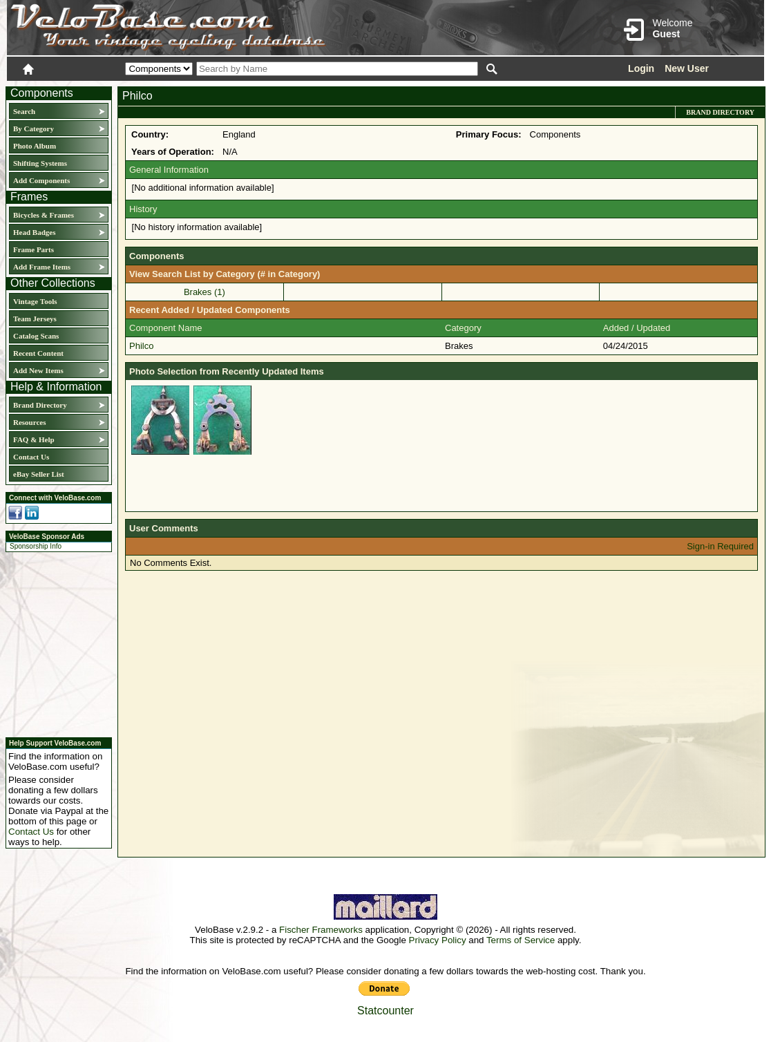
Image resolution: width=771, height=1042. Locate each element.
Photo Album (34, 146)
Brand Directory (40, 405)
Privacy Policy (437, 940)
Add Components (41, 180)
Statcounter (385, 1010)
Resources (29, 422)
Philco (141, 346)
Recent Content (38, 353)
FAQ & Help (34, 439)
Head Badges (34, 232)
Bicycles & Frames (44, 215)
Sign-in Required (720, 546)
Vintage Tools (35, 301)
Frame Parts (33, 249)
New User (687, 68)
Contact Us (31, 457)
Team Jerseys (35, 318)
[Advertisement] (54, 643)
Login (641, 68)
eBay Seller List (38, 474)
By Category (33, 128)
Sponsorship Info (35, 546)
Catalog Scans (36, 336)
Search (24, 111)
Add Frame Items (41, 267)
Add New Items (38, 370)
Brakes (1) (204, 292)
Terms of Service (520, 940)
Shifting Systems (40, 163)
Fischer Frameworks (321, 930)
